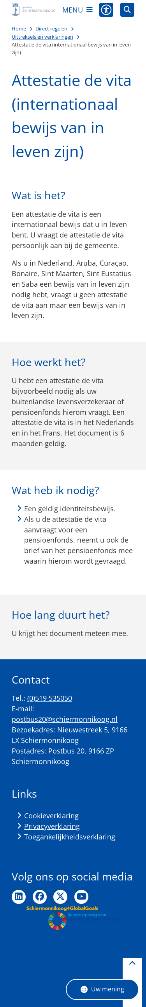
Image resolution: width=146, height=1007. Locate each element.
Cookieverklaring (51, 815)
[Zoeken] (127, 9)
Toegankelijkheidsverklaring (69, 836)
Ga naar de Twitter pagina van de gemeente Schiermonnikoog (60, 897)
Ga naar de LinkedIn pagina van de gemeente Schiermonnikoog (19, 897)
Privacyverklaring (52, 826)
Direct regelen (51, 28)
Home (19, 28)
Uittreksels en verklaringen (42, 36)
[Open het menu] (77, 10)
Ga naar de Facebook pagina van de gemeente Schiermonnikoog (40, 897)
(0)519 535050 (49, 698)
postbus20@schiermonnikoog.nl (65, 719)
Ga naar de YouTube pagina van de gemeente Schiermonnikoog (81, 897)
